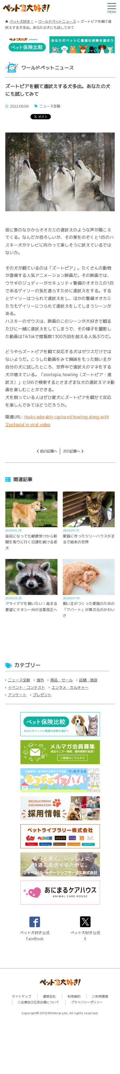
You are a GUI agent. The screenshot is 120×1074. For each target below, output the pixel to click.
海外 (40, 679)
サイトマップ (21, 996)
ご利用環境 (100, 996)
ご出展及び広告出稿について (38, 1002)
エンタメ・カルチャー (69, 687)
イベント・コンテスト (26, 687)
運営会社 (49, 996)
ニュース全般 (19, 679)
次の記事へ (71, 451)
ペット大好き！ (22, 21)
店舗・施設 (88, 679)
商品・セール (61, 679)
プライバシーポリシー (87, 1002)
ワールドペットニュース (57, 21)
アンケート (17, 694)
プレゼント (42, 694)
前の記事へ (48, 451)
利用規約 (74, 996)
